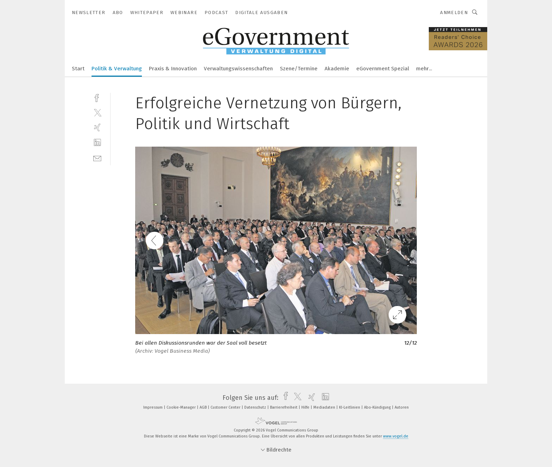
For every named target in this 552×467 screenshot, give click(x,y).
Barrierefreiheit (284, 407)
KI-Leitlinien (350, 407)
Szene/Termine (299, 68)
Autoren (402, 407)
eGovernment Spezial (382, 68)
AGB (204, 407)
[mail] (97, 157)
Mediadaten (324, 407)
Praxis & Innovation (173, 68)
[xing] (97, 127)
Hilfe (305, 407)
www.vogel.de (395, 436)
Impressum (153, 407)
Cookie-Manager (182, 407)
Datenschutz (255, 407)
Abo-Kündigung (378, 407)
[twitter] (97, 112)
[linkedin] (97, 142)
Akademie (337, 68)
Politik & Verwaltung (117, 68)
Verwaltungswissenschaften (238, 68)
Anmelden (454, 12)
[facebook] (97, 97)
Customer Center (226, 407)
